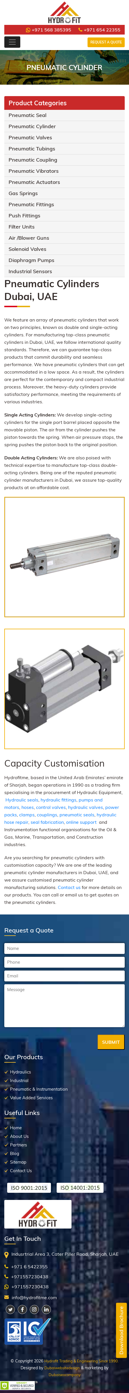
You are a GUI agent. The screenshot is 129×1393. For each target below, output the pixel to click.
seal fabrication (47, 822)
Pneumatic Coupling (33, 159)
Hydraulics (20, 1072)
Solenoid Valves (27, 249)
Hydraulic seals (21, 800)
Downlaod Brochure (121, 1330)
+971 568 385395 (48, 30)
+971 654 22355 (99, 30)
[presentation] (47, 1042)
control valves (51, 807)
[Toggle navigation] (12, 42)
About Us (19, 1136)
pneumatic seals (76, 814)
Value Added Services (31, 1097)
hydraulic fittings (58, 800)
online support (81, 822)
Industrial (19, 1080)
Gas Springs (23, 193)
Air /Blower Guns (29, 238)
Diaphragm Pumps (31, 260)
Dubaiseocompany (65, 1374)
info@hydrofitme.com (34, 1297)
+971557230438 (29, 1276)
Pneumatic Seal (27, 115)
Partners (18, 1145)
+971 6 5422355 (29, 1266)
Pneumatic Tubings (32, 148)
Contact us (69, 887)
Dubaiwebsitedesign (62, 1368)
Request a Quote (106, 42)
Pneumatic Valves (30, 137)
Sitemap (18, 1162)
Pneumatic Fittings (31, 204)
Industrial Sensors (30, 271)
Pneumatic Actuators (34, 182)
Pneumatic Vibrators (34, 171)
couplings (47, 814)
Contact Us (21, 1170)
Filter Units (22, 226)
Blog (14, 1153)
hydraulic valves (85, 807)
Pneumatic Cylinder (32, 126)
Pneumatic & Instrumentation (39, 1089)
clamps (27, 814)
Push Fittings (24, 215)
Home (16, 1127)
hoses (27, 807)
